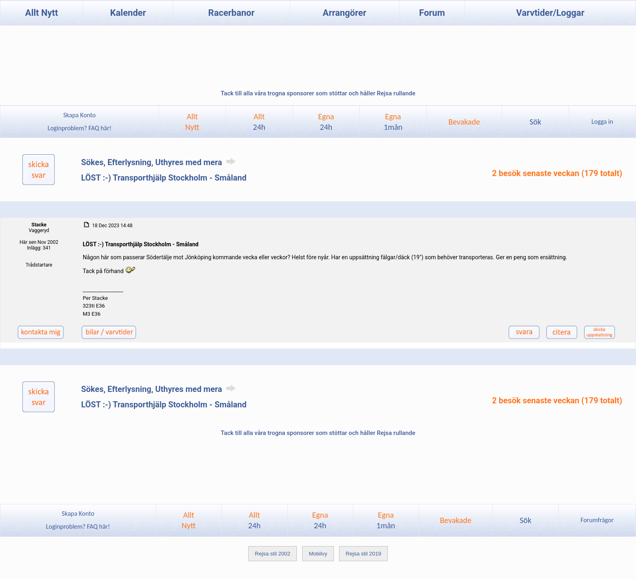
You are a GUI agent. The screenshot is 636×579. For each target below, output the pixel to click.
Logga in (602, 121)
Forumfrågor (596, 520)
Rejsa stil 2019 (363, 554)
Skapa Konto (79, 115)
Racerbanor (231, 13)
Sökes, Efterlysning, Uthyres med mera (159, 162)
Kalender (128, 13)
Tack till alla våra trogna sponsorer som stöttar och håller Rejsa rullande (318, 93)
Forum (432, 13)
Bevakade (464, 122)
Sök (535, 122)
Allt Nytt (41, 13)
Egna (326, 122)
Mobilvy (318, 554)
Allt (259, 122)
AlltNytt (192, 122)
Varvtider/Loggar (550, 13)
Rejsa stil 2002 (272, 554)
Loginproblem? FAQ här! (79, 128)
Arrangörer (344, 13)
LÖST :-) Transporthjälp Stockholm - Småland (164, 178)
